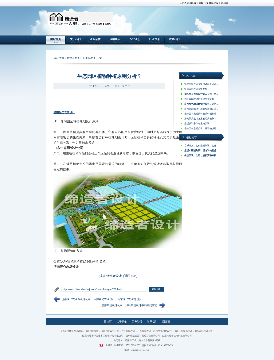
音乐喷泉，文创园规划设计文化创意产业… (206, 145)
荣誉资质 (137, 321)
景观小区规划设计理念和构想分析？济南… (206, 150)
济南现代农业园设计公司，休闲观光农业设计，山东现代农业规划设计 (102, 299)
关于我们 (75, 40)
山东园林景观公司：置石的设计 (200, 128)
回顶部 (166, 321)
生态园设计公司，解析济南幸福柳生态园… (206, 155)
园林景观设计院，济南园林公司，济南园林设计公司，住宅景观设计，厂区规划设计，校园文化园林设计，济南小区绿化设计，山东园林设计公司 (140, 331)
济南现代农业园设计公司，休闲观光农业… (206, 103)
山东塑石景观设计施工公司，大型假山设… (206, 94)
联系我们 (174, 40)
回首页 (108, 321)
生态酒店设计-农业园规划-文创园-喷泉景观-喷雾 (204, 3)
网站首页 (55, 40)
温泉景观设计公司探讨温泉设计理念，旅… (206, 84)
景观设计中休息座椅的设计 (198, 123)
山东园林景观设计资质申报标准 (200, 113)
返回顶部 (130, 276)
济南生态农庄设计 (64, 112)
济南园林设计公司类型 (195, 89)
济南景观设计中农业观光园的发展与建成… (206, 108)
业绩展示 (115, 40)
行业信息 (154, 40)
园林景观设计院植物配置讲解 (199, 99)
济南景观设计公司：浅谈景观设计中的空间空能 (129, 305)
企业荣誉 (95, 40)
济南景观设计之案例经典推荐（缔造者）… (206, 118)
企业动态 (135, 40)
